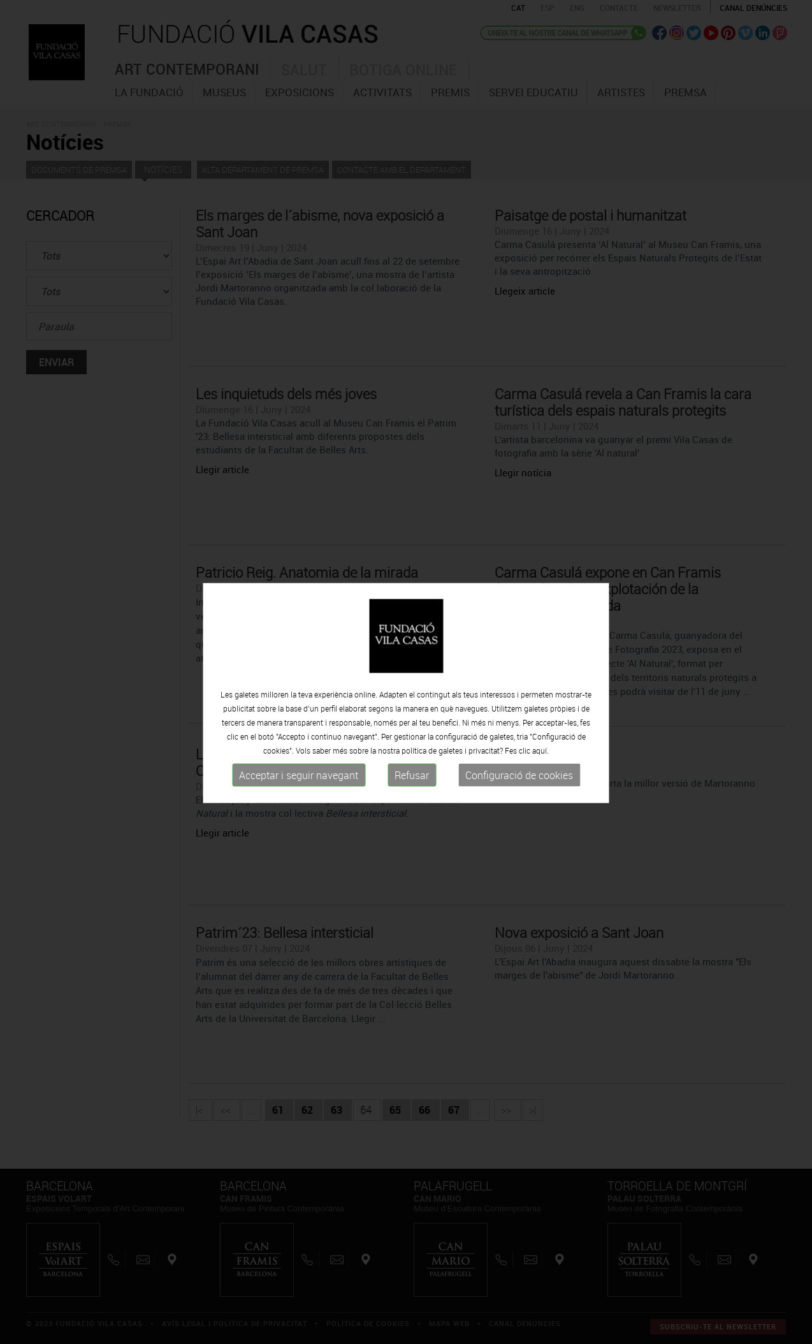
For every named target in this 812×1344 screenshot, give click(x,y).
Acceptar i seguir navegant (298, 782)
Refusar (412, 782)
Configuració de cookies (519, 782)
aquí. (540, 757)
